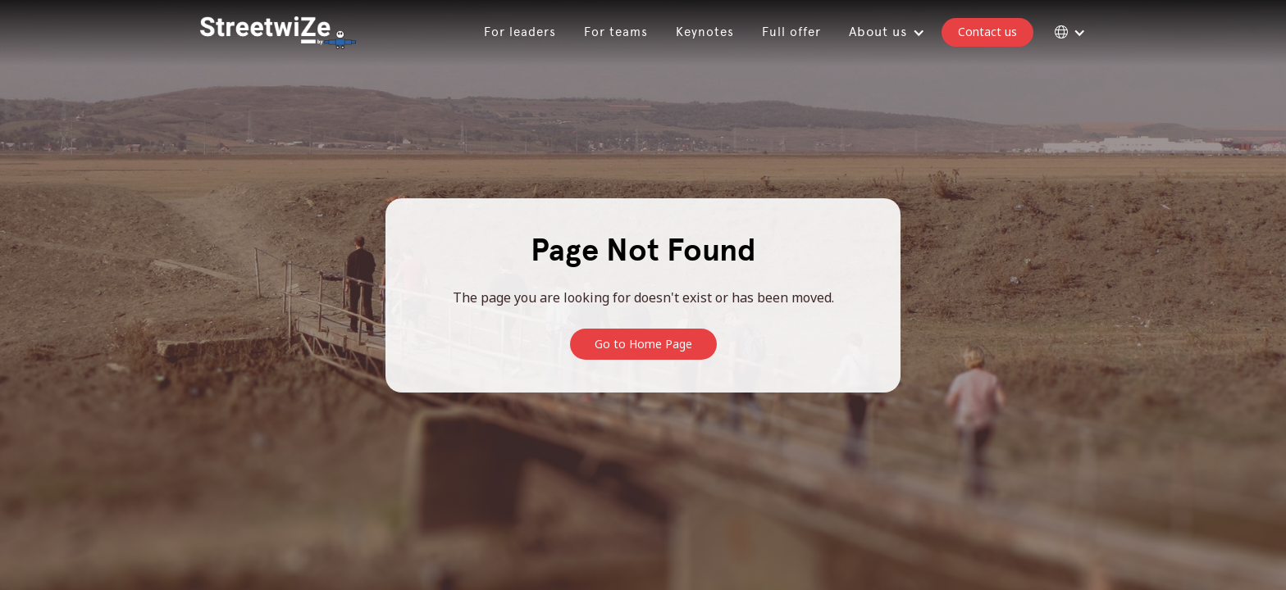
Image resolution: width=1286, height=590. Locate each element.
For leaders (520, 32)
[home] (278, 32)
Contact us (987, 31)
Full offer (791, 32)
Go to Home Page (643, 344)
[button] (884, 32)
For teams (616, 32)
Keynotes (705, 32)
